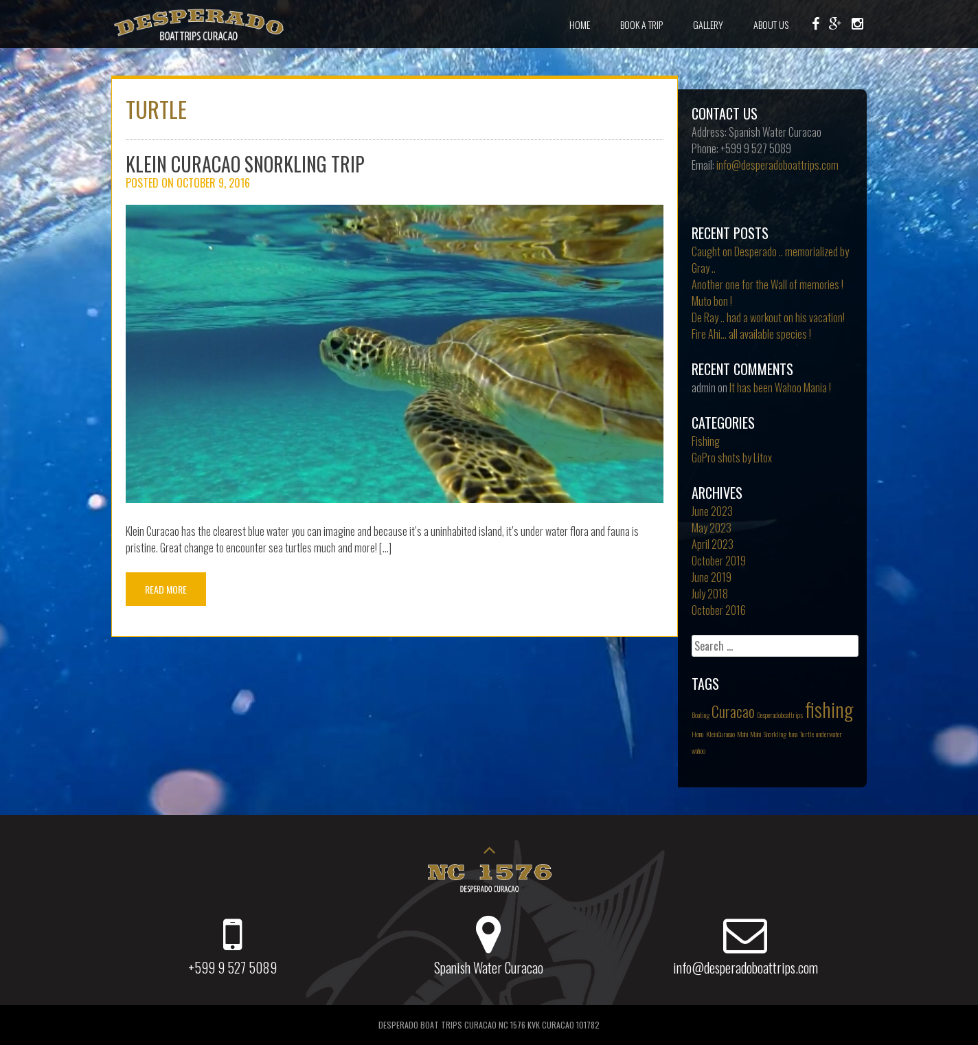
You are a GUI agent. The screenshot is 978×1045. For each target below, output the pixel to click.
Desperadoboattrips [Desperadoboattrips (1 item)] (780, 714)
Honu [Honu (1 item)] (698, 733)
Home (579, 24)
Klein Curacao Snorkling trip (245, 164)
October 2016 (719, 610)
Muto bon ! (712, 301)
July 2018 (710, 593)
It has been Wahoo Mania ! (780, 387)
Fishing (706, 441)
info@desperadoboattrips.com (777, 165)
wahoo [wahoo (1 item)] (698, 750)
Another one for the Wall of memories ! (767, 284)
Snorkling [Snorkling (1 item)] (775, 733)
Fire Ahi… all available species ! (751, 334)
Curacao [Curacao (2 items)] (733, 711)
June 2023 (712, 511)
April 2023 (713, 544)
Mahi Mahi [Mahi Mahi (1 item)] (749, 733)
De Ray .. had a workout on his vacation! (768, 317)
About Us (770, 24)
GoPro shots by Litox (732, 457)
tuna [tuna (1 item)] (792, 733)
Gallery (708, 24)
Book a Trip (641, 24)
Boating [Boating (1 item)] (700, 714)
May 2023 (711, 527)
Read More (166, 589)
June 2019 (711, 577)
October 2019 (719, 560)
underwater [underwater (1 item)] (829, 733)
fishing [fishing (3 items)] (829, 708)
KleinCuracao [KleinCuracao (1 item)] (720, 733)
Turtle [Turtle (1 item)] (806, 733)
